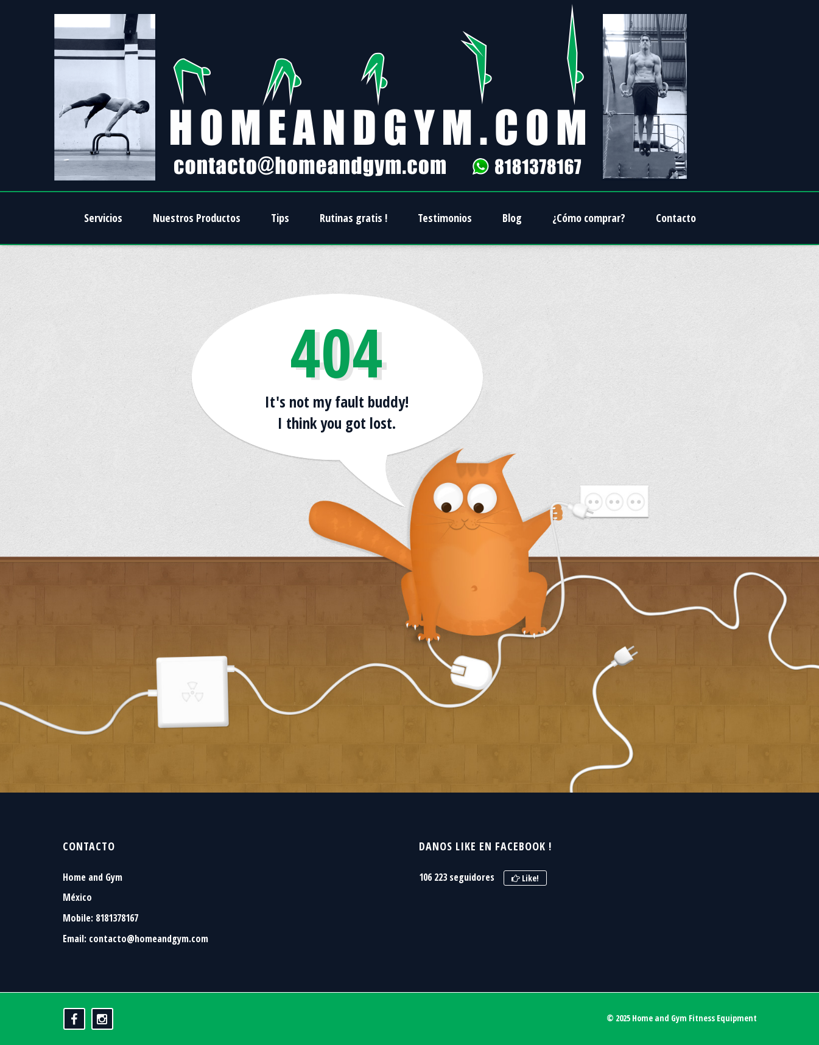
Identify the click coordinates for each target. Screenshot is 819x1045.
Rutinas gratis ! (353, 217)
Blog (512, 217)
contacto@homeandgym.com (148, 938)
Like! (525, 878)
